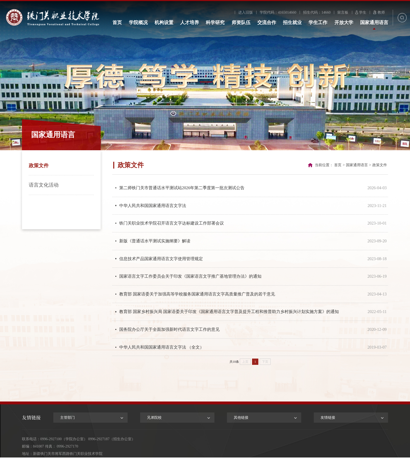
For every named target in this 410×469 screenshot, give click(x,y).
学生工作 (318, 22)
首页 (117, 22)
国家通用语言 (374, 22)
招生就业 (292, 22)
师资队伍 (241, 22)
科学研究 (215, 22)
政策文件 (39, 165)
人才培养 (189, 22)
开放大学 (343, 22)
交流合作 (266, 22)
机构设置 (164, 22)
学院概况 (138, 22)
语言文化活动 (44, 185)
